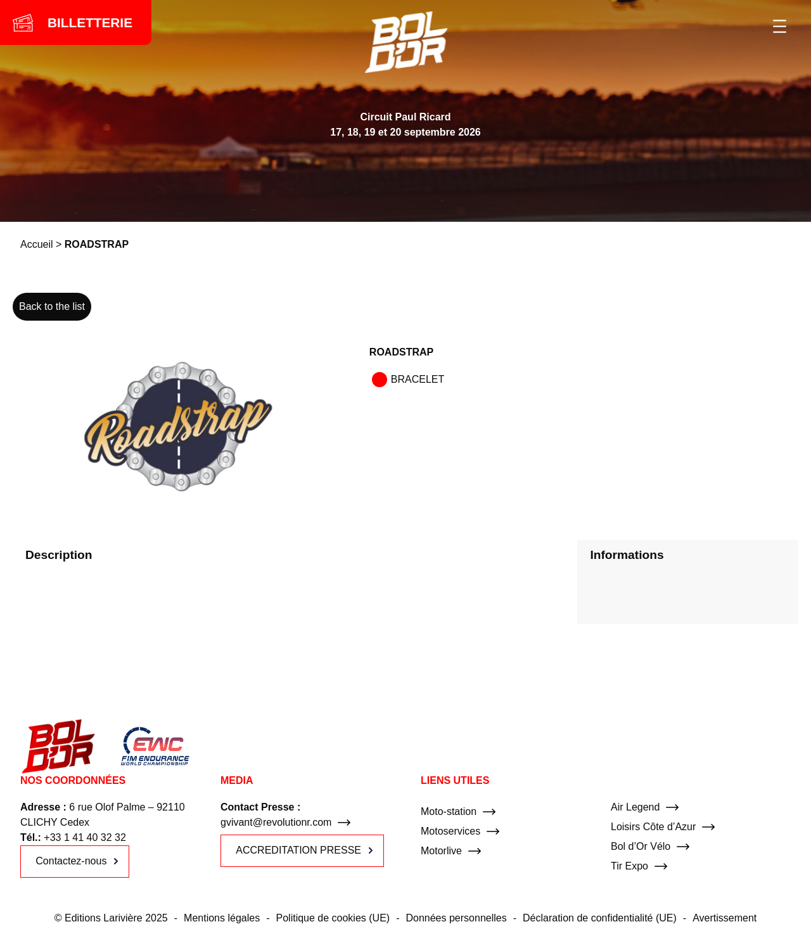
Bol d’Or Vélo (640, 846)
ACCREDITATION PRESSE (298, 850)
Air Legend (635, 807)
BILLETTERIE (90, 22)
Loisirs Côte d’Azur (653, 826)
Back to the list (52, 306)
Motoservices (450, 831)
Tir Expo (629, 866)
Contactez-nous (70, 861)
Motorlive (441, 850)
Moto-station (448, 811)
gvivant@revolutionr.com (275, 822)
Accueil (36, 244)
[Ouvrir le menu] (780, 26)
